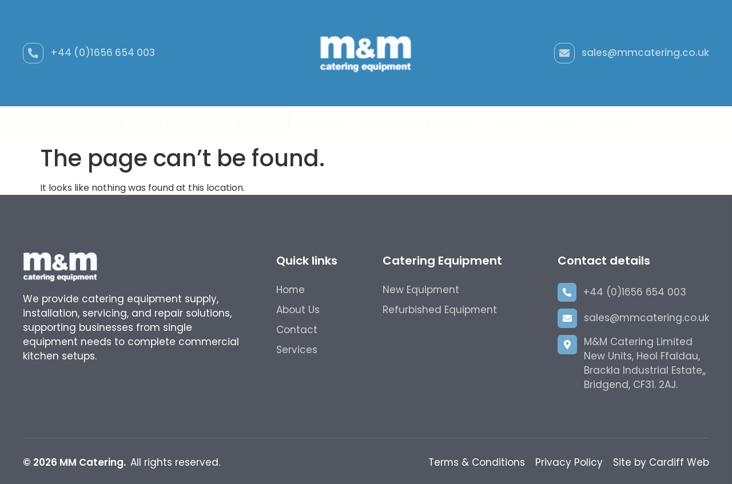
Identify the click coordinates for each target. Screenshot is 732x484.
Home (110, 123)
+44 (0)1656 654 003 (102, 52)
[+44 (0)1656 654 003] (33, 53)
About (510, 123)
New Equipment (179, 123)
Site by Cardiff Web (661, 462)
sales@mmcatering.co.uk (645, 52)
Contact (616, 123)
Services (296, 350)
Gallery (560, 123)
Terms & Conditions (476, 462)
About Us (298, 310)
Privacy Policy (569, 462)
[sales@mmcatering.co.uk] (564, 53)
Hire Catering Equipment (419, 123)
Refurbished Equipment (289, 123)
